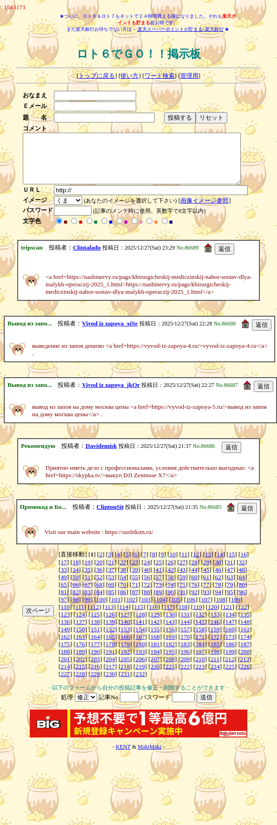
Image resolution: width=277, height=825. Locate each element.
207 (155, 668)
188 (65, 661)
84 (99, 601)
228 (80, 683)
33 (63, 579)
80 (242, 594)
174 (245, 646)
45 (206, 579)
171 (199, 646)
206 (140, 668)
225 (230, 676)
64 (242, 586)
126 (110, 624)
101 (115, 609)
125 (95, 624)
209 (185, 668)
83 (88, 601)
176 (80, 653)
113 (109, 616)
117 (168, 616)
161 (245, 639)
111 (79, 616)
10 (173, 564)
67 (88, 594)
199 (230, 661)
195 (170, 661)
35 (88, 579)
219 (140, 676)
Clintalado (87, 257)
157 (185, 639)
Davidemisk (101, 455)
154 (140, 639)
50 (76, 586)
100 (101, 609)
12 (196, 564)
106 (190, 609)
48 (242, 579)
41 (159, 579)
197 (199, 661)
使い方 (129, 75)
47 (230, 579)
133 (215, 624)
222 (185, 676)
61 (206, 586)
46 (218, 579)
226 (245, 676)
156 (170, 639)
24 (147, 571)
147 (230, 631)
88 (147, 601)
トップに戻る (97, 75)
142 (155, 631)
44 (194, 579)
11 (184, 564)
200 (245, 661)
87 (135, 601)
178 (110, 653)
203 (95, 668)
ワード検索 (160, 75)
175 (65, 653)
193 (140, 661)
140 (125, 631)
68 (99, 594)
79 (230, 594)
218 (125, 676)
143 (170, 631)
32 (242, 571)
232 (140, 683)
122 (242, 616)
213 (245, 668)
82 (76, 601)
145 (199, 631)
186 (230, 653)
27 (182, 571)
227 (65, 683)
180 (140, 653)
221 (170, 676)
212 (229, 668)
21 (111, 571)
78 (218, 594)
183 (185, 653)
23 (135, 571)
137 (80, 631)
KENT (123, 756)
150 (80, 639)
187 (245, 653)
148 (245, 631)
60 (194, 586)
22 (123, 571)
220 (155, 676)
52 (99, 586)
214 (65, 676)
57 (159, 586)
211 (215, 668)
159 (215, 639)
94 (218, 601)
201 (65, 668)
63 (230, 586)
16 (243, 564)
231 (125, 683)
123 (65, 624)
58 (170, 586)
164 (95, 646)
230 (110, 683)
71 (135, 594)
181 (155, 653)
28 (194, 571)
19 (88, 571)
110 (65, 616)
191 (110, 661)
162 (65, 646)
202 (80, 668)
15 (232, 564)
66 (76, 594)
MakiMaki (149, 756)
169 (170, 646)
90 (170, 601)
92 (194, 601)
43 (182, 579)
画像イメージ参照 (207, 210)
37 (111, 579)
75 (182, 594)
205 (125, 668)
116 (153, 616)
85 (111, 601)
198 (215, 661)
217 (110, 676)
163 (80, 646)
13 (208, 564)
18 (76, 571)
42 (170, 579)
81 (63, 601)
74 (170, 594)
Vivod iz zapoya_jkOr (111, 394)
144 (185, 631)
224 (215, 676)
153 (125, 639)
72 (147, 594)
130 (170, 624)
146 (215, 631)
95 (230, 601)
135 (245, 624)
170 (185, 646)
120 (212, 616)
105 (175, 609)
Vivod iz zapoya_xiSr (110, 333)
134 (230, 624)
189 (80, 661)
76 (194, 594)
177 (95, 653)
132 (199, 624)
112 (94, 616)
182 (170, 653)
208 (170, 668)
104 (160, 609)
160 (230, 639)
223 (199, 676)
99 (88, 609)
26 (170, 571)
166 (125, 646)
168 (155, 646)
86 (123, 601)
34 (76, 579)
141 (140, 631)
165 (110, 646)
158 (199, 639)
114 (124, 616)
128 (140, 624)
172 (215, 646)
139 (110, 631)
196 (185, 661)
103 (146, 609)
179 (125, 653)
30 (218, 571)
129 (155, 624)
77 (206, 594)
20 (99, 571)
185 (215, 653)
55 (135, 586)
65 (63, 594)
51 (88, 586)
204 (110, 668)
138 (95, 631)
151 (95, 639)
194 (155, 661)
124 (80, 624)
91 (182, 601)
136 (65, 631)
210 (199, 668)
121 (227, 616)
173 (230, 646)
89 (159, 601)
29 (206, 571)
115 (139, 616)
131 (185, 624)
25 (159, 571)
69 (111, 594)
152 (110, 639)
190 (95, 661)
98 (76, 609)
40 (147, 579)
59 (182, 586)
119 (197, 616)
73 (159, 594)
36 (99, 579)
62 (218, 586)
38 (123, 579)
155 (155, 639)
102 (131, 609)
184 (199, 653)
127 (125, 624)
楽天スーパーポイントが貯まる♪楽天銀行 (181, 29)
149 (65, 639)
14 (220, 564)
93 (206, 601)
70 (123, 594)
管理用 (189, 75)
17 (63, 571)
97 (63, 609)
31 (230, 571)
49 (63, 586)
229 (95, 683)
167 (140, 646)
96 (242, 601)
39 (135, 579)
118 (183, 616)
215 (80, 676)
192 (125, 661)
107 (206, 609)
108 (220, 609)
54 (123, 586)
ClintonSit (110, 516)
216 (95, 676)
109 (235, 609)
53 (111, 586)
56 (147, 586)
